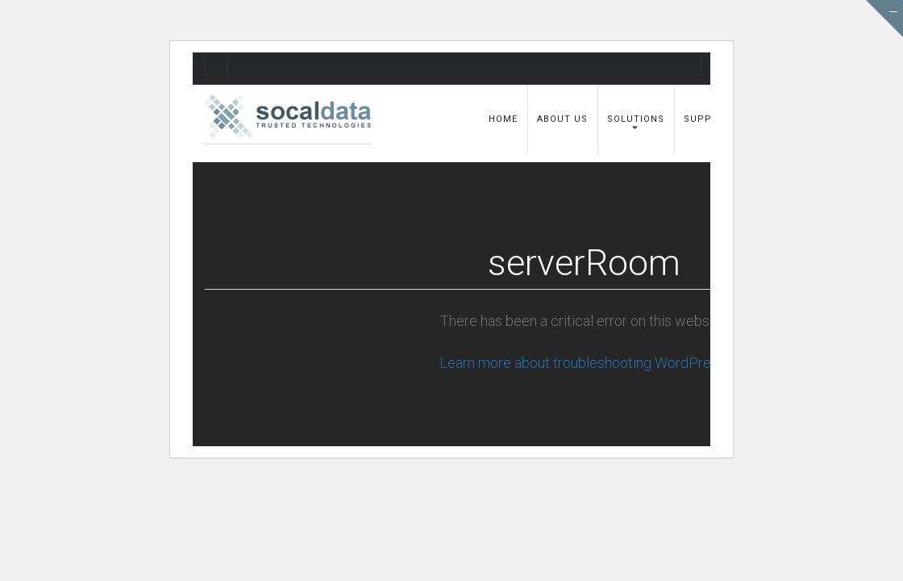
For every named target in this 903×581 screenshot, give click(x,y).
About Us (562, 119)
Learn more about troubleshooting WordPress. (583, 362)
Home (503, 119)
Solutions (635, 119)
